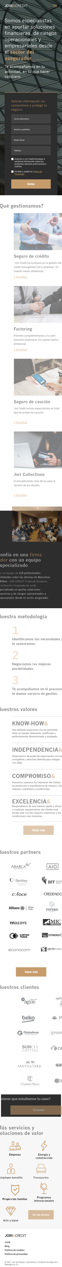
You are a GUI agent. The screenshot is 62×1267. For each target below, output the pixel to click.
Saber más (43, 830)
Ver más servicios (35, 1215)
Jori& (7, 1242)
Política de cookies (14, 1250)
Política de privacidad (16, 1254)
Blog (7, 1246)
